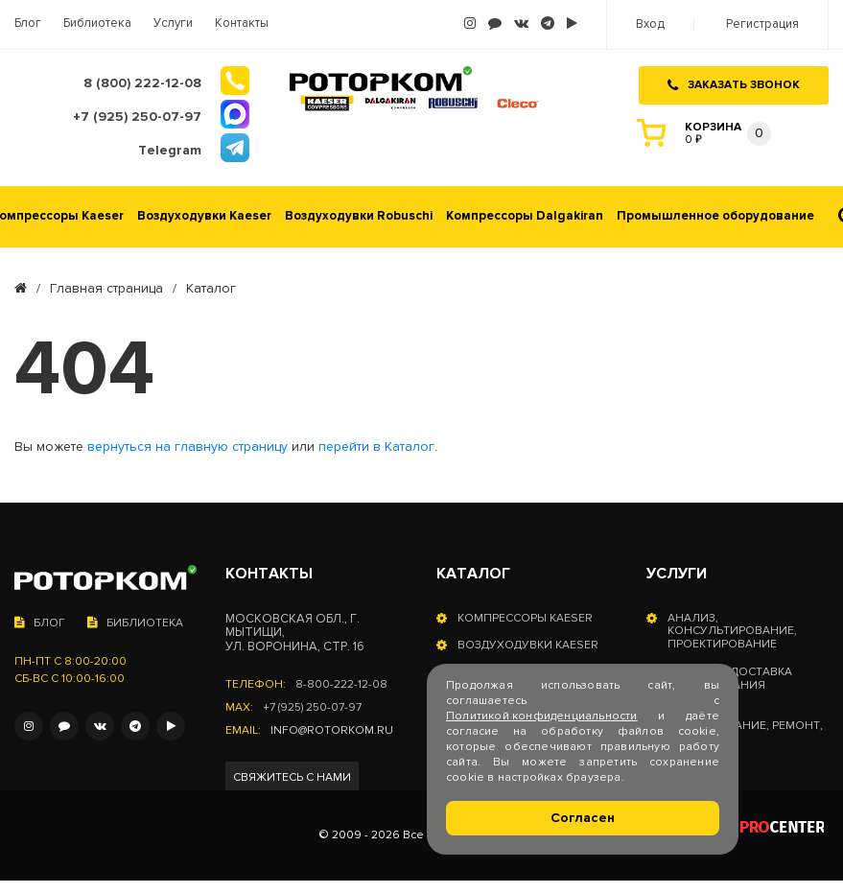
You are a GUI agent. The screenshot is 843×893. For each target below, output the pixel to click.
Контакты (242, 23)
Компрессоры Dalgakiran (524, 216)
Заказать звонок (733, 85)
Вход (650, 24)
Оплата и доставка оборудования (729, 679)
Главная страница (106, 288)
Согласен (582, 818)
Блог (27, 23)
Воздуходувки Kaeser (204, 216)
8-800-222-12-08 (341, 685)
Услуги (173, 23)
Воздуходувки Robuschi (359, 216)
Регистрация (762, 24)
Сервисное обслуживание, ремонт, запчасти (745, 726)
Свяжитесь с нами (292, 777)
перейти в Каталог (376, 447)
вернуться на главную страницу (187, 447)
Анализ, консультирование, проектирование (732, 631)
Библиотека (97, 23)
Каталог (473, 573)
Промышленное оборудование (715, 216)
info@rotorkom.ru (331, 731)
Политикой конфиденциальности (542, 716)
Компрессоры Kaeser (525, 618)
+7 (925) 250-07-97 (312, 708)
